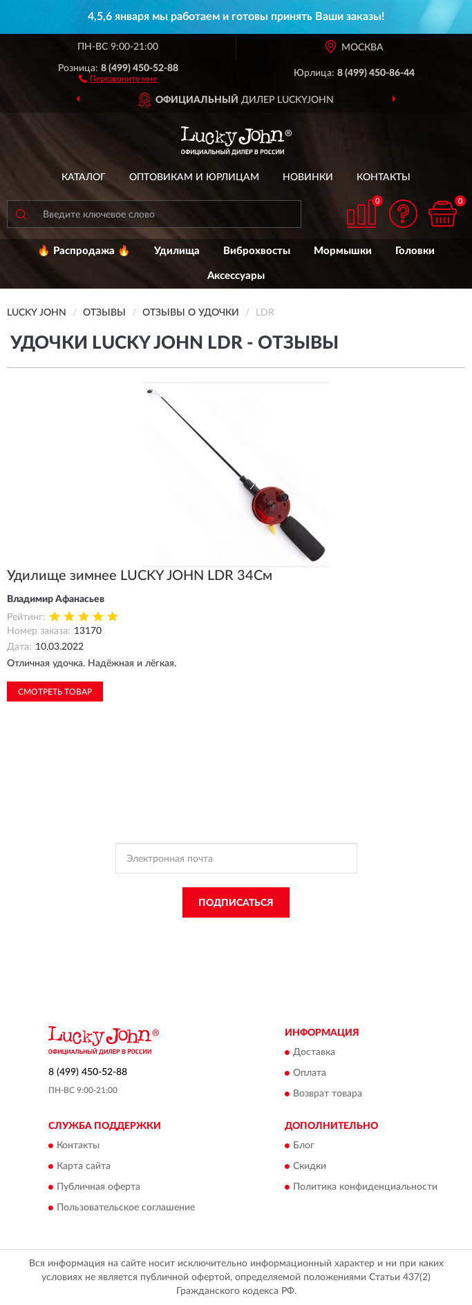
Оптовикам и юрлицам (194, 177)
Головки (415, 251)
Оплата (309, 1074)
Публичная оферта (98, 1187)
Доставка (314, 1053)
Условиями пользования (213, 946)
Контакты (383, 177)
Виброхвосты (256, 251)
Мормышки (343, 251)
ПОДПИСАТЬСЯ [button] (236, 903)
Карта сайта (84, 1167)
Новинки (308, 177)
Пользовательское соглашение (126, 1208)
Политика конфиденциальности (365, 1187)
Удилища (177, 251)
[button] (118, 78)
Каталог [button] (84, 177)
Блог (303, 1146)
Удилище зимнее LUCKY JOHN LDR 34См (139, 576)
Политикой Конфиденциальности (304, 933)
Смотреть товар (55, 692)
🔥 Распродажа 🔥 (84, 251)
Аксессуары (236, 276)
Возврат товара (327, 1094)
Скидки (309, 1167)
